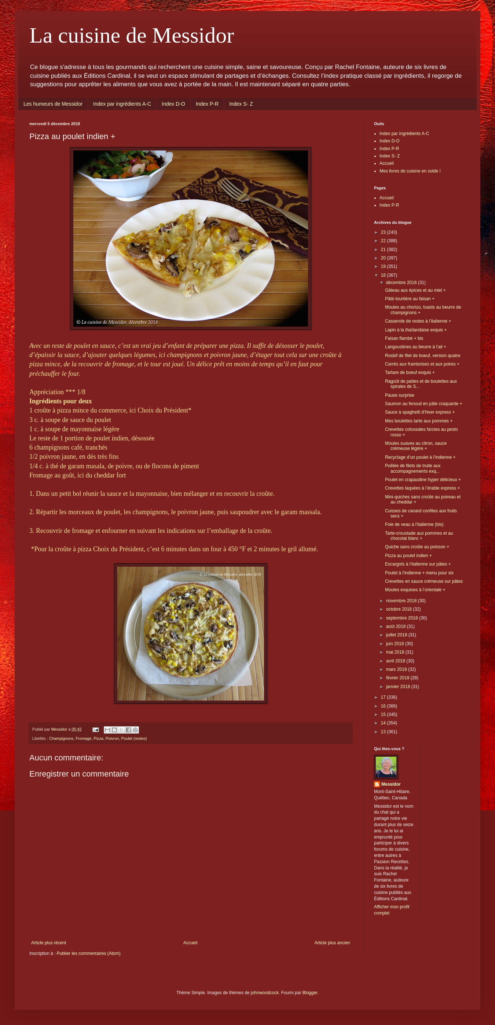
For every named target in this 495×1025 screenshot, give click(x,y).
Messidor (391, 784)
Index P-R (207, 104)
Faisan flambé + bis (404, 338)
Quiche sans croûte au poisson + (417, 546)
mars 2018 (397, 669)
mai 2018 (396, 652)
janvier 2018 (398, 686)
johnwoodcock (265, 992)
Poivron (112, 738)
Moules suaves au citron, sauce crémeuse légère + (416, 446)
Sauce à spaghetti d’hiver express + (420, 412)
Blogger (310, 992)
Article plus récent (48, 942)
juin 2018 (395, 643)
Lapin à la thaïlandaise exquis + (416, 329)
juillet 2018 (397, 634)
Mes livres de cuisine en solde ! (410, 171)
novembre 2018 (402, 600)
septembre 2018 (402, 618)
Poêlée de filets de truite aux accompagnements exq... (412, 468)
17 (384, 697)
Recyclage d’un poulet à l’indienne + (420, 457)
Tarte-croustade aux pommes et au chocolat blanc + (419, 536)
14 (384, 723)
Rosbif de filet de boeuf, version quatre (422, 355)
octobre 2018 (399, 609)
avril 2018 (396, 661)
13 (384, 731)
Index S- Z (241, 104)
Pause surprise (399, 395)
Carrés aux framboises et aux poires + (422, 364)
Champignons (61, 738)
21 (384, 249)
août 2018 (396, 626)
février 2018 (398, 677)
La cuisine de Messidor (131, 35)
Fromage (83, 738)
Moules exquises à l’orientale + (415, 589)
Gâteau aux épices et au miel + (415, 290)
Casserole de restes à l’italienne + (418, 321)
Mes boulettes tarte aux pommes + (418, 421)
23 (384, 232)
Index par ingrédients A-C (122, 104)
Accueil (190, 942)
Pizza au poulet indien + (408, 555)
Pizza (98, 738)
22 (384, 240)
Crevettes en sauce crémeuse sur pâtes (424, 581)
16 (384, 706)
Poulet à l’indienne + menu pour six (419, 572)
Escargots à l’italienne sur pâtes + (418, 564)
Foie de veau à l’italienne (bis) (414, 524)
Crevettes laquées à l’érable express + (422, 488)
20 (384, 258)
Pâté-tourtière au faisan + (409, 298)
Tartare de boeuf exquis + (410, 372)
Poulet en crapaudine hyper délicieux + (423, 479)
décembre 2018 (402, 282)
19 (384, 266)
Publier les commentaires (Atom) (89, 953)
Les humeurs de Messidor (52, 104)
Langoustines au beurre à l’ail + (415, 346)
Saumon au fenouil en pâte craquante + (423, 403)
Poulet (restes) (134, 738)
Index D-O (173, 104)
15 (384, 714)
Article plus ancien (332, 942)
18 (384, 275)
